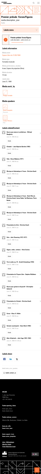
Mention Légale (7, 444)
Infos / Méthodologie (9, 442)
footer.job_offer (7, 426)
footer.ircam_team (8, 428)
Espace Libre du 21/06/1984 (11, 55)
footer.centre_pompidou (10, 436)
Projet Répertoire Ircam (10, 447)
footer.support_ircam (9, 434)
